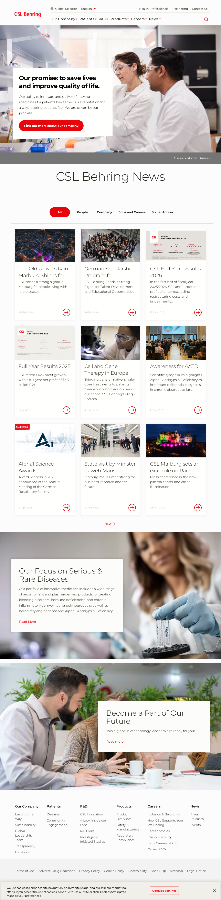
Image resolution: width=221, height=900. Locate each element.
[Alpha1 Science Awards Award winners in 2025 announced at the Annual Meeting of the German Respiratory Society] (45, 469)
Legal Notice (196, 871)
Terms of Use (24, 871)
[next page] (110, 525)
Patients (89, 19)
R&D (105, 19)
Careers (140, 19)
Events (195, 825)
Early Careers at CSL (163, 843)
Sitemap (176, 871)
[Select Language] (89, 8)
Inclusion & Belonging (164, 814)
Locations (22, 852)
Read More (27, 622)
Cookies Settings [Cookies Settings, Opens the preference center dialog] (164, 890)
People (82, 212)
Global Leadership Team (23, 835)
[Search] (206, 19)
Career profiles (159, 831)
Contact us (200, 9)
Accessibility (137, 871)
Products (120, 19)
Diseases (53, 814)
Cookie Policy (114, 871)
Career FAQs (157, 849)
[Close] (214, 890)
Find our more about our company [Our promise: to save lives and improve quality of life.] (51, 126)
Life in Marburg (159, 837)
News (156, 19)
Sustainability (25, 825)
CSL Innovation (91, 814)
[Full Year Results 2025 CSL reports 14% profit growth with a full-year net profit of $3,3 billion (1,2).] (45, 372)
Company (104, 212)
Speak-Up (158, 871)
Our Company (65, 19)
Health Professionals (153, 9)
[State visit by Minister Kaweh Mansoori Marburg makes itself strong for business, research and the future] (110, 469)
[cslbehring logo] (27, 15)
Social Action (162, 212)
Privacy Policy (89, 871)
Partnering (180, 9)
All (59, 212)
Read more (115, 742)
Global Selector (64, 9)
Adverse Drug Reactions (57, 871)
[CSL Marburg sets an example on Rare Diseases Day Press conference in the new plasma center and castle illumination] (176, 469)
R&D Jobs (87, 831)
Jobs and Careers (132, 212)
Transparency (25, 846)
